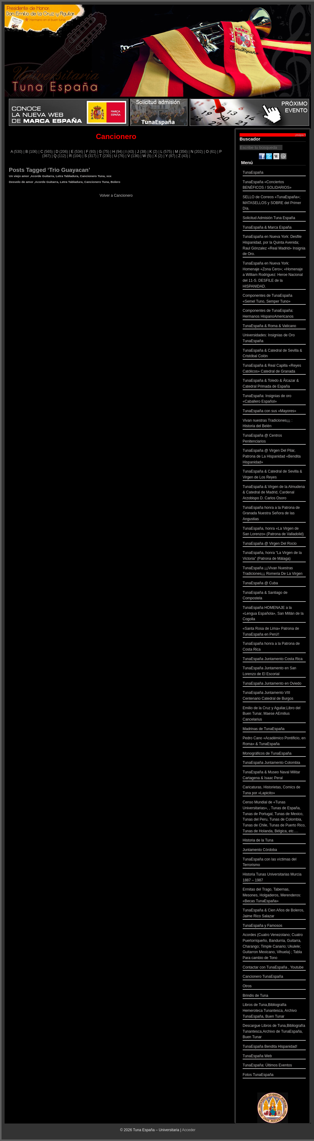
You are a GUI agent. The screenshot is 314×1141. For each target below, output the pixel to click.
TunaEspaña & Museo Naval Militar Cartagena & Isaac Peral (274, 775)
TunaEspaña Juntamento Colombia (274, 763)
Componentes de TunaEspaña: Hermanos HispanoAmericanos (274, 314)
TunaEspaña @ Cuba (274, 584)
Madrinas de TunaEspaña (274, 730)
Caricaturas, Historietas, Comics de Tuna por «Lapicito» (274, 790)
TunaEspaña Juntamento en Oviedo (274, 684)
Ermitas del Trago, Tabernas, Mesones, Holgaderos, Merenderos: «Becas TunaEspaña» (274, 895)
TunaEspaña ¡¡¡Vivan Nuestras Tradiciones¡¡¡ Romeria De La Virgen (274, 571)
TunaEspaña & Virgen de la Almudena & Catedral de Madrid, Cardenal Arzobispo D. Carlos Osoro (274, 493)
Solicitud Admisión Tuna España (274, 219)
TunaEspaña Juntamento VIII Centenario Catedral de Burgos (274, 696)
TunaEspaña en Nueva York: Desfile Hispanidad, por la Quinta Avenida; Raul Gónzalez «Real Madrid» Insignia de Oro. (274, 245)
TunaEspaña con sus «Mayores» (274, 412)
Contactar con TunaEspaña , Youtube (274, 968)
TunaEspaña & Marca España (274, 228)
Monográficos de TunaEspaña (274, 754)
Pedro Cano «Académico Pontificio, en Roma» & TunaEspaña (274, 741)
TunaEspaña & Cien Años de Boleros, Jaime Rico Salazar (274, 913)
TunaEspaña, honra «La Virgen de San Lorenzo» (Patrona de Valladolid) (274, 532)
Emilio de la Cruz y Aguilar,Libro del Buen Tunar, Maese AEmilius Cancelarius (274, 714)
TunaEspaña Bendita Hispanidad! (274, 1047)
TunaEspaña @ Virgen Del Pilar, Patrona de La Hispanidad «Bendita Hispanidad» (274, 457)
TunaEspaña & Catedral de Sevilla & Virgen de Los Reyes (274, 475)
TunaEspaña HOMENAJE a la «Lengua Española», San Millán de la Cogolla (274, 614)
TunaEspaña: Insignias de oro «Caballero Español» (274, 399)
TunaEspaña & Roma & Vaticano (274, 327)
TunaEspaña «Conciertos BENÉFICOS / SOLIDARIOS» (274, 185)
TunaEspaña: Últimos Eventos (274, 1066)
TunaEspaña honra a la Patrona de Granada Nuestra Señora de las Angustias (274, 514)
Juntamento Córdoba (274, 850)
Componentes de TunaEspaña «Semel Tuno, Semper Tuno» (274, 299)
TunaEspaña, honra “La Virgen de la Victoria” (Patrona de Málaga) (274, 556)
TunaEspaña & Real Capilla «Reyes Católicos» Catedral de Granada (274, 369)
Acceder (188, 1130)
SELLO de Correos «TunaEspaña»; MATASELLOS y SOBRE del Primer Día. (274, 203)
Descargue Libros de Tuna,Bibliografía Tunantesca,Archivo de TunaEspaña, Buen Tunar (274, 1032)
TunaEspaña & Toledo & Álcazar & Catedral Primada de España (274, 384)
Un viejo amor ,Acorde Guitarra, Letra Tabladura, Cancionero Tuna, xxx (60, 176)
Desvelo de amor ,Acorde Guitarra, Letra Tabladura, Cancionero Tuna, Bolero (64, 182)
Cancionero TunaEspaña (274, 977)
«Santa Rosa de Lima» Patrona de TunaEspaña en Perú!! (274, 632)
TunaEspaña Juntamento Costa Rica (274, 660)
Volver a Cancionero (116, 195)
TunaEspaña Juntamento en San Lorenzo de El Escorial (274, 671)
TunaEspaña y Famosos (274, 926)
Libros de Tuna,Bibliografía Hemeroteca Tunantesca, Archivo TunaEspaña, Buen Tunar (274, 1011)
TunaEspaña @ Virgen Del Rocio (274, 544)
